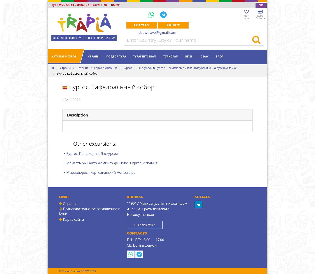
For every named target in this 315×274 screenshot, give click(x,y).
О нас (204, 56)
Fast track (141, 25)
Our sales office (145, 225)
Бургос (127, 68)
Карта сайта (71, 219)
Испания (82, 68)
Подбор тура (116, 56)
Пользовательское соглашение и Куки (89, 211)
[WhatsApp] (152, 14)
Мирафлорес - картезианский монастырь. (101, 172)
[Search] (256, 40)
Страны (93, 56)
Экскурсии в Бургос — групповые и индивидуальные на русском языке (187, 68)
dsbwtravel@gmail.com (157, 32)
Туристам (170, 56)
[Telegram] (163, 14)
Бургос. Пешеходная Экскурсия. (92, 153)
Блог (219, 56)
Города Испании (105, 68)
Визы (189, 56)
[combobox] (261, 5)
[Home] (52, 68)
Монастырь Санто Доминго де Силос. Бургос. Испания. (112, 163)
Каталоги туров (64, 56)
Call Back (173, 25)
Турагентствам (144, 56)
